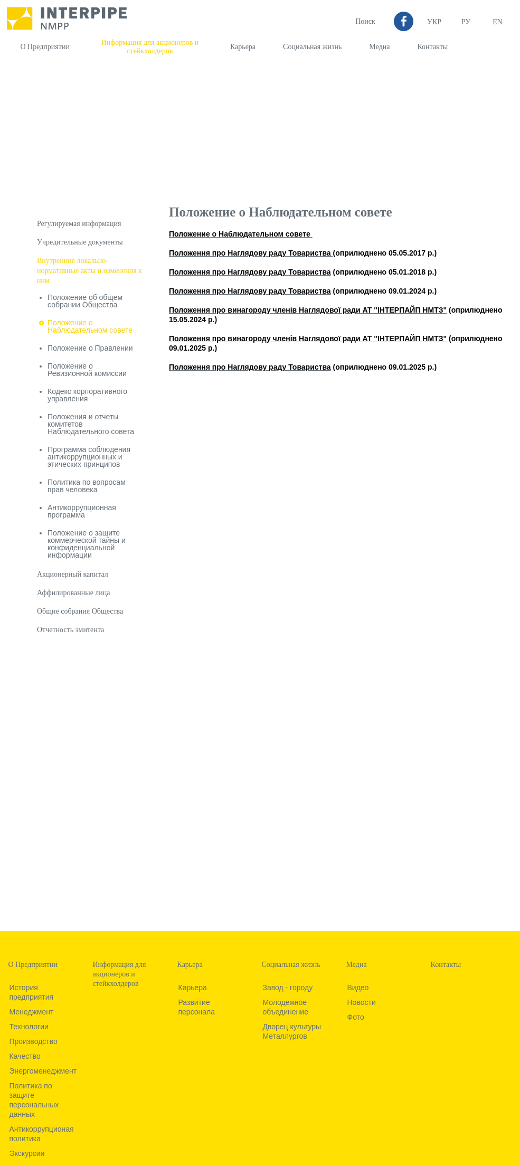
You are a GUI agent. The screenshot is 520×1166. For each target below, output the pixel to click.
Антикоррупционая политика (42, 1134)
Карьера (243, 47)
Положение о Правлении (90, 348)
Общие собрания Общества (80, 611)
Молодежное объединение (285, 1007)
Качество (25, 1056)
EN (498, 22)
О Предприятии (45, 47)
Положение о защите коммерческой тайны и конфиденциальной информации (87, 544)
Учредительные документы (80, 242)
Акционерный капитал (72, 574)
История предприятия (32, 992)
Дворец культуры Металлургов (292, 1031)
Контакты (432, 47)
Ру (465, 22)
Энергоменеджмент (43, 1071)
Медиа (379, 47)
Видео (358, 987)
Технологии (29, 1026)
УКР (434, 22)
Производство (34, 1041)
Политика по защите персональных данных (34, 1100)
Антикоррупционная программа (82, 511)
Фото (355, 1017)
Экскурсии (27, 1153)
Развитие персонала (196, 1007)
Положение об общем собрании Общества (85, 301)
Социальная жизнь (312, 47)
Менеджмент (32, 1012)
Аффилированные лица (73, 593)
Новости (361, 1002)
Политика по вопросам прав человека (87, 486)
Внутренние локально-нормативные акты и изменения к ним (89, 271)
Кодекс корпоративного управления (87, 395)
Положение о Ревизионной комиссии (87, 370)
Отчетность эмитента (70, 630)
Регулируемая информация (79, 224)
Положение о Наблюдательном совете (90, 326)
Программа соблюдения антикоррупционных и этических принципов (89, 456)
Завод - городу (288, 987)
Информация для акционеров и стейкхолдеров (150, 47)
